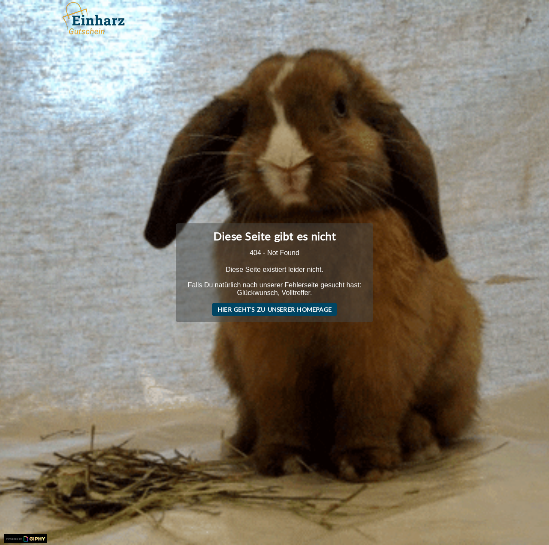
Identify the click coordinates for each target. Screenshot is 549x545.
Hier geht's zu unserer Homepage (274, 309)
